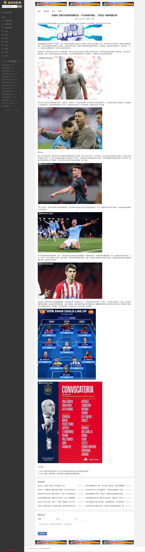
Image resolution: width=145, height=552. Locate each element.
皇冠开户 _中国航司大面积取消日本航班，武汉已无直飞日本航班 (58, 490)
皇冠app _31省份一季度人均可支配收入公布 (51, 486)
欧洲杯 (41, 467)
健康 (5, 49)
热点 (5, 31)
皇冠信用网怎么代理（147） (9, 82)
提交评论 (42, 535)
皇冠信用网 (7, 27)
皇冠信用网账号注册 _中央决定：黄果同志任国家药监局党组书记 (105, 494)
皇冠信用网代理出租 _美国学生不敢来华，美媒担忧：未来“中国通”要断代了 (109, 498)
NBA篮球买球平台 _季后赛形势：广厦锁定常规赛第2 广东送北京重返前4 (108, 490)
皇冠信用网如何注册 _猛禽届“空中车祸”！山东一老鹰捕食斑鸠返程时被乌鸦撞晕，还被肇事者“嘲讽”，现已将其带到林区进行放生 (78, 498)
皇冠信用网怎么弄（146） (9, 85)
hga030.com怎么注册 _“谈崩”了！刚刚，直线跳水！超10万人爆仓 (58, 502)
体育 (5, 42)
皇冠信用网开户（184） (8, 65)
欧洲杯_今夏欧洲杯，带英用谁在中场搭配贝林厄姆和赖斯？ (62, 473)
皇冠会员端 (7, 24)
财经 (5, 45)
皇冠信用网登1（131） (8, 106)
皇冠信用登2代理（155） (8, 77)
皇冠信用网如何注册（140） (9, 94)
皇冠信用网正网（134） (8, 100)
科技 (5, 52)
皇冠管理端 (7, 20)
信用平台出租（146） (7, 88)
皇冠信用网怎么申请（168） (9, 74)
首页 (3, 17)
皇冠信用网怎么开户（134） (9, 97)
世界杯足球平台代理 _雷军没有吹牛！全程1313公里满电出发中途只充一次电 (61, 494)
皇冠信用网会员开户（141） (9, 91)
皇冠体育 (46, 11)
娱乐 (5, 35)
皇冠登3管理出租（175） (8, 71)
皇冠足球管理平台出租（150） (10, 79)
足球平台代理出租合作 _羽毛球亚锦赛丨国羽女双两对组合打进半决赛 (59, 506)
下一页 (17, 110)
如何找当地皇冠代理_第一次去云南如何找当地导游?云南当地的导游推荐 (65, 471)
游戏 (5, 56)
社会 (5, 38)
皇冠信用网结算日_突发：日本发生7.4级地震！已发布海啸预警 (105, 486)
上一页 (7, 110)
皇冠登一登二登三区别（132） (10, 103)
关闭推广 (13, 550)
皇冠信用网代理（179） (8, 68)
